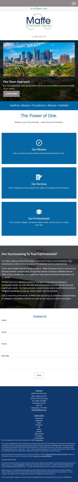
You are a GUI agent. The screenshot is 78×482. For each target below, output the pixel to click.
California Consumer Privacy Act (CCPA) (56, 454)
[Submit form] (39, 375)
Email (4, 332)
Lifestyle (39, 431)
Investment (39, 420)
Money (39, 429)
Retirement (39, 418)
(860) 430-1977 (39, 37)
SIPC (23, 465)
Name (4, 320)
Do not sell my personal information (42, 456)
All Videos (39, 436)
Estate (39, 423)
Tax (39, 427)
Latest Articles (39, 434)
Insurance (39, 425)
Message (5, 356)
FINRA (20, 465)
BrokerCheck (39, 440)
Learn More (11, 94)
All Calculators (39, 438)
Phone (4, 344)
